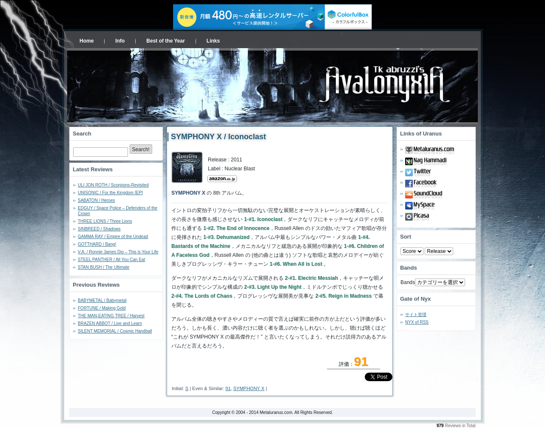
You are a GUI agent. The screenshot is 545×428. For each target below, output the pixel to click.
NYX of (417, 322)
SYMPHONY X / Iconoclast (218, 136)
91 (227, 388)
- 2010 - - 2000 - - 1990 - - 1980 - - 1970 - (439, 251)
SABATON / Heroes (96, 200)
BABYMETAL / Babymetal (102, 300)
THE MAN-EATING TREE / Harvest (111, 315)
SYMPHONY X (248, 388)
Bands (407, 282)
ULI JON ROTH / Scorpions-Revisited (113, 185)
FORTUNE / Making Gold (102, 308)
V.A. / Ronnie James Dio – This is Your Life (118, 252)
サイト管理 (415, 314)
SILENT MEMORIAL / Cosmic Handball (115, 331)
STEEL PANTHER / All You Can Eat (111, 259)
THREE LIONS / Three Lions (105, 221)
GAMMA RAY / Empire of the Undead (113, 236)
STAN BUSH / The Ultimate (103, 267)
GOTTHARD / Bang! (97, 244)
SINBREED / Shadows (99, 229)
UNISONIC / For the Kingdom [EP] (110, 192)
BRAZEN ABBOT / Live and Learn (110, 323)
